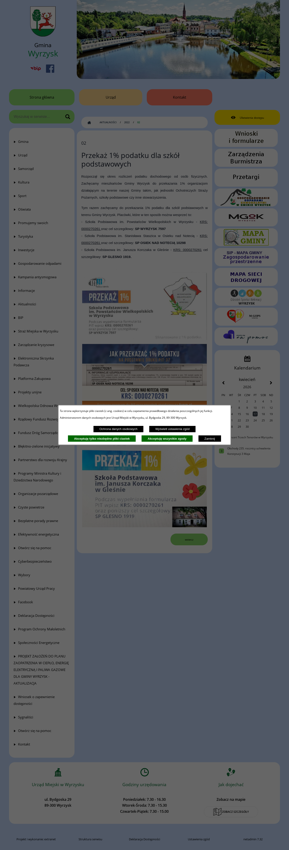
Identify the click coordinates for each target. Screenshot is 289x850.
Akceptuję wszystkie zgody (167, 438)
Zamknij (209, 438)
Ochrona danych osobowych (118, 429)
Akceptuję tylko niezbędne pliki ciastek (102, 438)
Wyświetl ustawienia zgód (172, 429)
